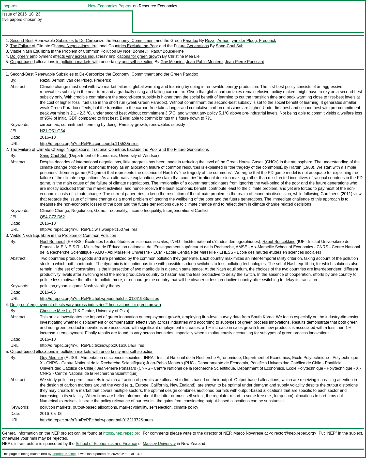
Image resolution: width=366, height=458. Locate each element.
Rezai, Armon (217, 40)
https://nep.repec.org (122, 433)
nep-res (10, 6)
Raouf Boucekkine (167, 51)
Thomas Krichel (63, 454)
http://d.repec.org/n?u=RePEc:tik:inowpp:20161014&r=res (92, 345)
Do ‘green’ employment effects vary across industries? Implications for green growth (85, 56)
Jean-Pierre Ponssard (244, 62)
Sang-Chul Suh (229, 46)
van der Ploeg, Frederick (254, 40)
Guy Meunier (172, 62)
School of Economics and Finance (106, 443)
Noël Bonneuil (135, 51)
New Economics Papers (109, 6)
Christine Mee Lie (184, 56)
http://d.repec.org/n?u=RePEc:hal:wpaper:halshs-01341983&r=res (99, 298)
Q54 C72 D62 (52, 217)
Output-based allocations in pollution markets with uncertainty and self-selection (82, 62)
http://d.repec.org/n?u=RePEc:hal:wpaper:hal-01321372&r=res (96, 420)
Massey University (159, 443)
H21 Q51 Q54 (52, 131)
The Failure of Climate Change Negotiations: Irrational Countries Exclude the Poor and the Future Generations (109, 46)
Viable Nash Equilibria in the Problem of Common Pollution (63, 51)
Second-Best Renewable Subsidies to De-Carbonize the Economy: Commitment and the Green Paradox (104, 40)
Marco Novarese (248, 433)
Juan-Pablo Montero (204, 62)
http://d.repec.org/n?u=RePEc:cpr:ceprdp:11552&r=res (89, 143)
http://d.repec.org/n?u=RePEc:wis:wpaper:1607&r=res (88, 229)
